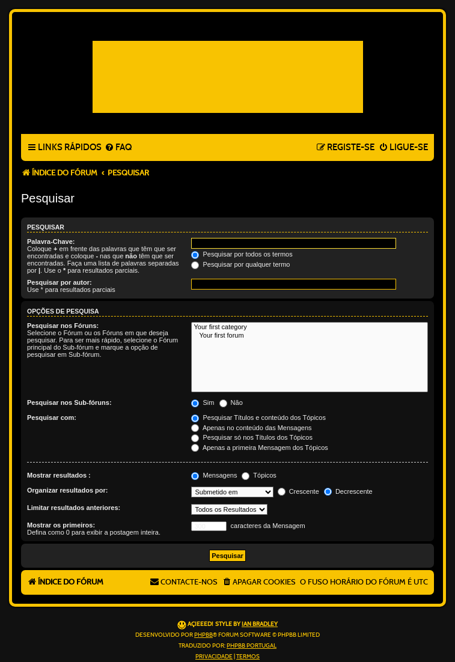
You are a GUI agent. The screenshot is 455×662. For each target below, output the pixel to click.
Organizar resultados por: (67, 490)
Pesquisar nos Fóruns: (63, 325)
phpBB (203, 635)
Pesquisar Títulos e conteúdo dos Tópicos (258, 417)
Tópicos (259, 475)
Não (231, 402)
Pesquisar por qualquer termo (240, 264)
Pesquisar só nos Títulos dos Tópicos (251, 437)
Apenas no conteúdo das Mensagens (251, 427)
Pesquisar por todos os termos (241, 254)
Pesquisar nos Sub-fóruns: (69, 402)
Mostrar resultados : (59, 475)
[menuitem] (118, 148)
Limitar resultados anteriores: (73, 507)
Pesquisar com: (51, 417)
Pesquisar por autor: (59, 282)
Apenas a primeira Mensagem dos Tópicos (259, 447)
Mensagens (214, 475)
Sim (202, 402)
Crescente (298, 491)
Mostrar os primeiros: (61, 525)
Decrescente (348, 491)
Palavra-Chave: (51, 241)
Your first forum (309, 336)
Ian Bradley (260, 624)
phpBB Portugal (251, 646)
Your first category (309, 327)
